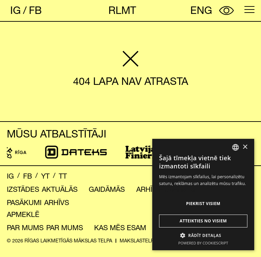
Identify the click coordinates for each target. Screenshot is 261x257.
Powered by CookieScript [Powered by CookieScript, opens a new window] (203, 242)
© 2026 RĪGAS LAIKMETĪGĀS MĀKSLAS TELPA (59, 241)
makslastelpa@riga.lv (149, 241)
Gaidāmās (107, 189)
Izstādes (23, 189)
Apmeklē (23, 214)
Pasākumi (24, 202)
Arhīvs (148, 189)
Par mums (25, 227)
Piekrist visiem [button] (203, 203)
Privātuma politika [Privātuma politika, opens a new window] (177, 190)
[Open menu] (249, 9)
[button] (203, 235)
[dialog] (203, 194)
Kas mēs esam (120, 227)
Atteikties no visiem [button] (203, 221)
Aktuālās (59, 189)
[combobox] (235, 147)
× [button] (244, 147)
